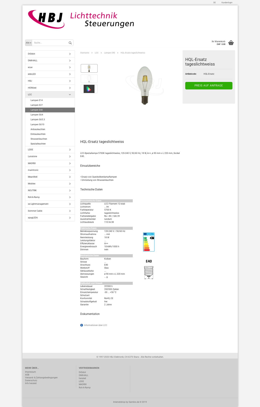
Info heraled (30, 384)
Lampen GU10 (37, 124)
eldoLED (32, 74)
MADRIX (32, 163)
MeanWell (32, 177)
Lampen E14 (37, 100)
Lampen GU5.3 (38, 120)
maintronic (33, 170)
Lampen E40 (37, 110)
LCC (30, 95)
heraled (82, 378)
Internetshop (119, 402)
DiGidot (31, 54)
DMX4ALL (32, 61)
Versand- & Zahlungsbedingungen (41, 378)
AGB (27, 375)
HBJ (30, 81)
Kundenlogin (226, 2)
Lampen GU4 (37, 115)
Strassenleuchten (39, 139)
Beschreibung (93, 126)
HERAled (32, 88)
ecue (30, 67)
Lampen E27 (37, 105)
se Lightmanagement (38, 204)
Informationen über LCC (95, 325)
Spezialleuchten (38, 144)
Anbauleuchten (38, 129)
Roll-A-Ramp (34, 197)
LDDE (30, 150)
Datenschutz (31, 381)
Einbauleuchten (38, 134)
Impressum (30, 372)
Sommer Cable (35, 211)
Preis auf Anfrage (209, 85)
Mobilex (31, 184)
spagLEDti (33, 218)
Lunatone (32, 156)
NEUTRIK (32, 191)
